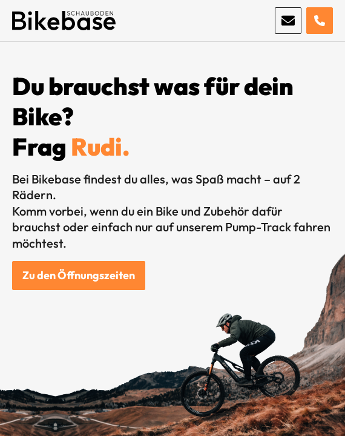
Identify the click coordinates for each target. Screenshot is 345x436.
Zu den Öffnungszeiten (78, 275)
